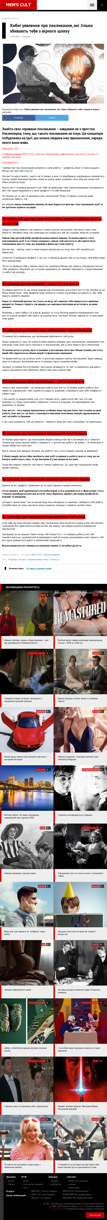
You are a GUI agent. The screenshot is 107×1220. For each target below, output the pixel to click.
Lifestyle (71, 1176)
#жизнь (53, 559)
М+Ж (24, 1176)
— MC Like (10, 1181)
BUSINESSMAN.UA (77, 1194)
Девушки (11, 1176)
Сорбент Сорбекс (57, 1209)
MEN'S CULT (43, 1194)
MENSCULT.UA (75, 1191)
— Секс (24, 1187)
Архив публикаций (16, 1195)
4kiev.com (41, 1198)
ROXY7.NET (44, 1191)
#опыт (46, 559)
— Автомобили (55, 1184)
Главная (5, 18)
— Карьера (71, 1184)
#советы (23, 559)
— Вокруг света (73, 1187)
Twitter (40, 117)
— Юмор (24, 1181)
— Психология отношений (32, 1184)
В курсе (10, 1191)
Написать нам (95, 1215)
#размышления (35, 559)
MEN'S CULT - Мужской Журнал (46, 554)
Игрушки (53, 1176)
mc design (81, 1206)
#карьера (13, 559)
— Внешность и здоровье (77, 1181)
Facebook (15, 117)
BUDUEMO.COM (78, 1198)
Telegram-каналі (12, 154)
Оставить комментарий (38, 568)
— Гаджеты (53, 1181)
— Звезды (10, 1184)
